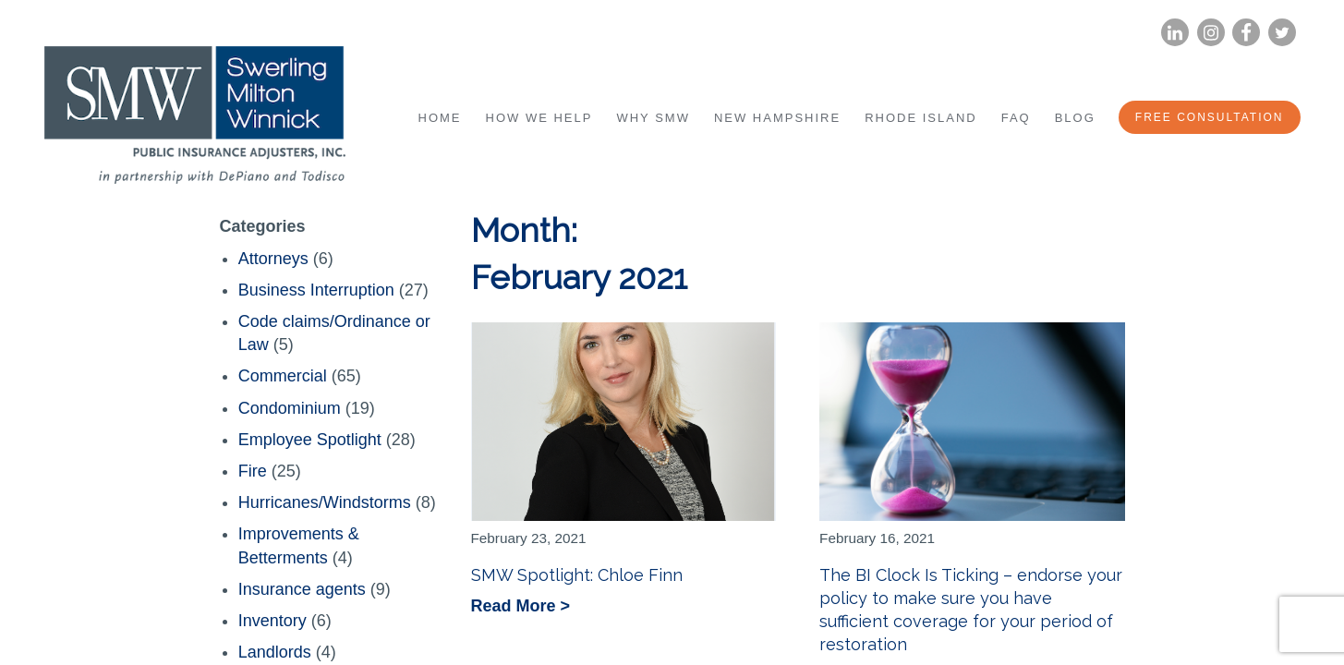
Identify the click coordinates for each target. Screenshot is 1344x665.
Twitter (1282, 32)
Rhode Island (921, 118)
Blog (1075, 118)
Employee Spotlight (309, 439)
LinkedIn (1174, 32)
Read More (516, 607)
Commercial (282, 376)
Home (440, 118)
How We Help (539, 118)
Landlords (274, 652)
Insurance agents (302, 589)
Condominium (289, 408)
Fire (252, 471)
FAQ (1016, 118)
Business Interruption (316, 290)
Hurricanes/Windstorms (324, 502)
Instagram (1210, 32)
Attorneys (273, 258)
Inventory (272, 620)
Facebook (1246, 32)
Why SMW (652, 118)
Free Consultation (1209, 117)
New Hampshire (777, 118)
